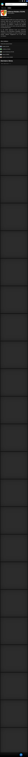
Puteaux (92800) (4, 54)
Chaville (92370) (4, 46)
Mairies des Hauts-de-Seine (6, 43)
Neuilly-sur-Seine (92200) (6, 57)
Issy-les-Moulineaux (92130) (7, 51)
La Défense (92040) (5, 49)
